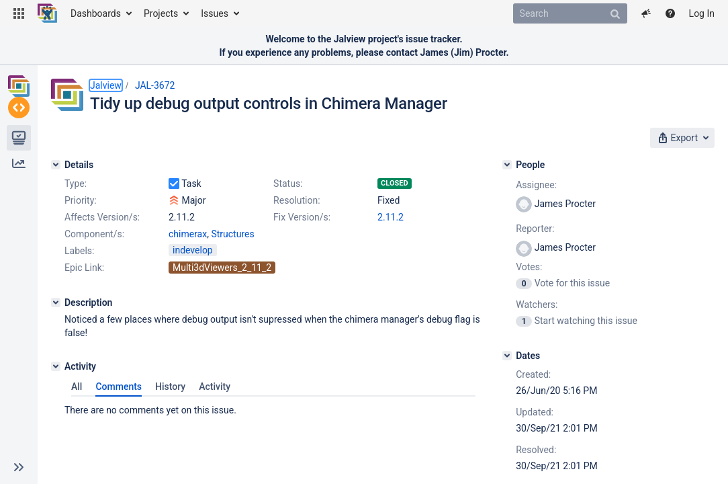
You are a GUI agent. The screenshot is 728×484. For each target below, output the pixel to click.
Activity (221, 419)
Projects (161, 13)
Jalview (106, 85)
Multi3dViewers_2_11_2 (222, 314)
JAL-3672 (155, 85)
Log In (702, 13)
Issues (214, 13)
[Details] (55, 160)
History (177, 419)
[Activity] (55, 399)
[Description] (55, 349)
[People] (551, 160)
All (83, 419)
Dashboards (96, 13)
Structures (232, 280)
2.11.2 (182, 263)
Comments (125, 419)
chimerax (188, 280)
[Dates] (551, 351)
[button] (19, 13)
